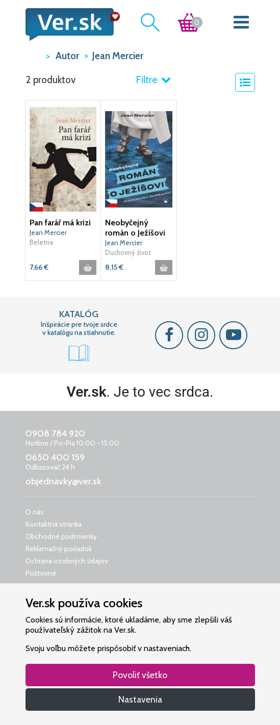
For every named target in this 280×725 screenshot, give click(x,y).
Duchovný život (128, 252)
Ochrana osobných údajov (67, 560)
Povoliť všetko (140, 674)
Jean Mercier (48, 232)
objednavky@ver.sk (63, 481)
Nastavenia (140, 699)
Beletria (41, 242)
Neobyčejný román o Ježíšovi (135, 228)
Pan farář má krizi (60, 222)
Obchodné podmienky (61, 536)
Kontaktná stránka (54, 524)
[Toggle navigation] (240, 24)
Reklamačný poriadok (59, 548)
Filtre (153, 80)
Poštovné (41, 573)
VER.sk (33, 55)
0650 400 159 (55, 457)
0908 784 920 (55, 433)
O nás (35, 511)
